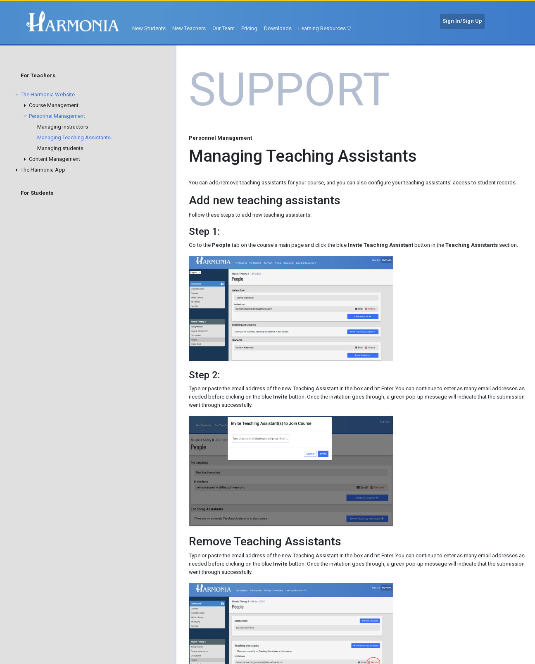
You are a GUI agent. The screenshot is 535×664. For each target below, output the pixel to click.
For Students (37, 193)
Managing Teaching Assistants (74, 137)
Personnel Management (57, 116)
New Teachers (189, 28)
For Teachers (38, 75)
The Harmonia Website (48, 94)
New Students (149, 28)
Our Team (223, 28)
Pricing (249, 28)
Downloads (278, 28)
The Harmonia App (43, 170)
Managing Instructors (62, 127)
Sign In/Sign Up (462, 21)
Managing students (60, 148)
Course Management (53, 105)
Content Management (54, 159)
